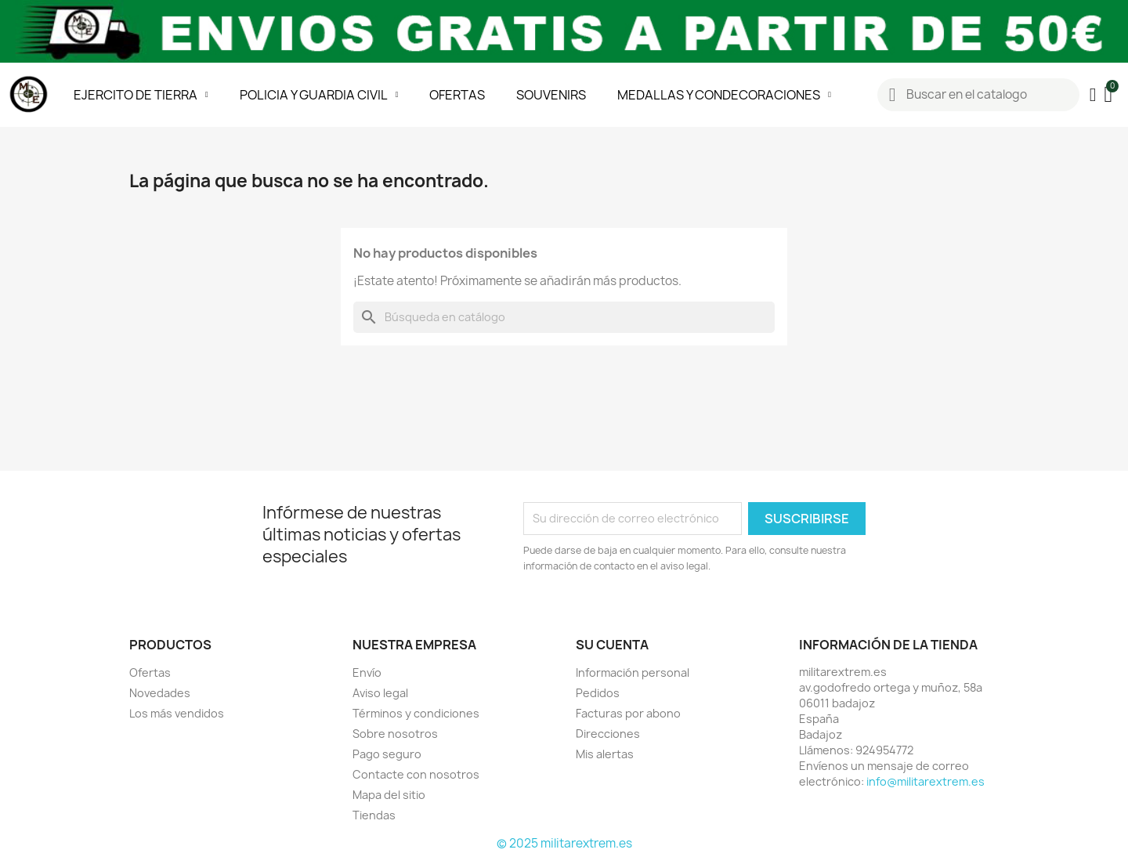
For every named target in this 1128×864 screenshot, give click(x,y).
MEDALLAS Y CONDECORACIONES (724, 95)
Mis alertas (605, 754)
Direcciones (608, 733)
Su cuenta (612, 644)
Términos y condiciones (415, 713)
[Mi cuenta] (1093, 95)
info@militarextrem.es (925, 781)
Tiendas (374, 815)
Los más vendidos (176, 713)
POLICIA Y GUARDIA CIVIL (319, 95)
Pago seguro (386, 754)
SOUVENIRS (551, 94)
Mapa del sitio (388, 794)
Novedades (159, 692)
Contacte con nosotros (415, 774)
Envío (366, 672)
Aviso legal (380, 692)
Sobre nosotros (395, 733)
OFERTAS (457, 94)
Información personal (632, 672)
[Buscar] (564, 317)
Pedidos (598, 692)
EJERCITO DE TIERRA (141, 95)
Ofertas (150, 672)
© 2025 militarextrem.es (564, 843)
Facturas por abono (628, 713)
